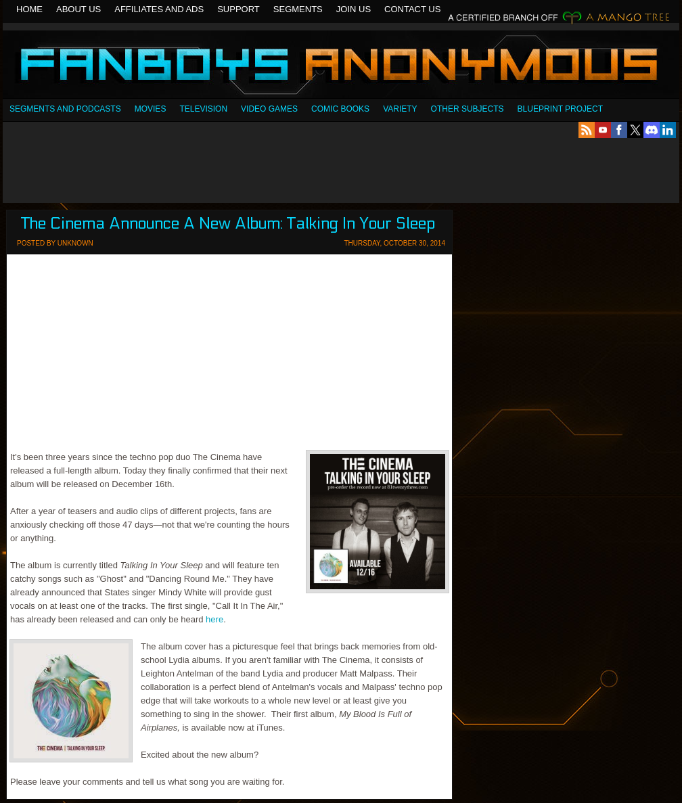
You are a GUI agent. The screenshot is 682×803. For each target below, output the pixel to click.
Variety (400, 109)
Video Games (269, 109)
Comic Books (340, 109)
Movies (150, 109)
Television (203, 109)
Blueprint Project (560, 109)
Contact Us (412, 9)
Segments (298, 9)
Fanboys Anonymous (341, 66)
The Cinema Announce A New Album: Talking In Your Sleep (228, 223)
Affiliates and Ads (159, 9)
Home (29, 9)
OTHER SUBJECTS (467, 109)
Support (238, 9)
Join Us (353, 9)
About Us (78, 9)
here (214, 619)
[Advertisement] (341, 170)
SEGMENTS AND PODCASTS (65, 109)
